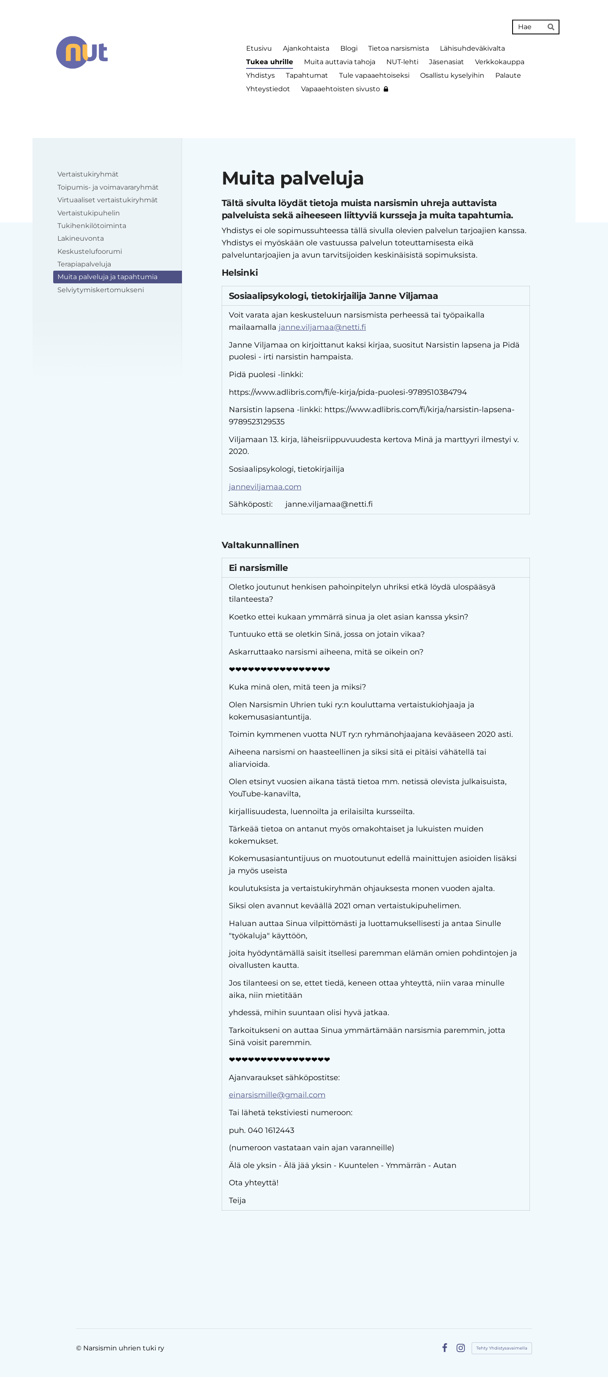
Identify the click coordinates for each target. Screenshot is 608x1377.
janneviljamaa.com (265, 487)
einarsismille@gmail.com (277, 1095)
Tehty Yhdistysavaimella (501, 1348)
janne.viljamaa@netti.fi (322, 327)
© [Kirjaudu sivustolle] (79, 1348)
